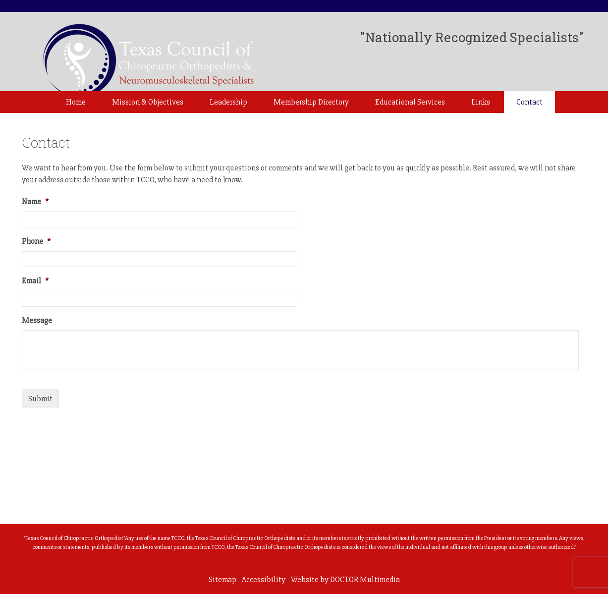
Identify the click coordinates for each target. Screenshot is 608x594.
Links (480, 102)
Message (37, 320)
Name (35, 202)
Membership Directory (311, 102)
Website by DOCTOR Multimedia (345, 580)
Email (35, 281)
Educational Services (410, 102)
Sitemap (222, 580)
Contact (529, 102)
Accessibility (263, 580)
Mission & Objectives (147, 102)
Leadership (228, 102)
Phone (36, 241)
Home (76, 102)
